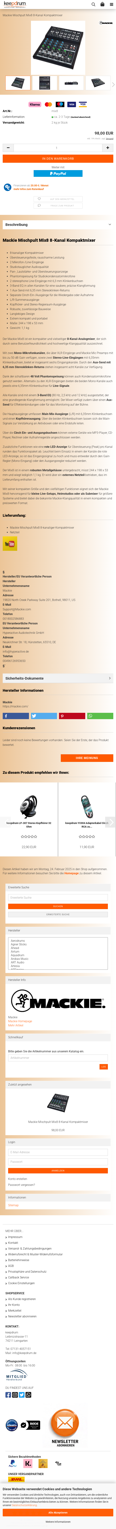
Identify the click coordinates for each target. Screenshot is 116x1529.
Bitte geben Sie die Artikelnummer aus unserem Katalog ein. (46, 1051)
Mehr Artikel (15, 1025)
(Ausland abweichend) (80, 117)
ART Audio (58, 962)
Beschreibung (16, 224)
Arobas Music (58, 959)
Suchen (58, 906)
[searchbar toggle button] (93, 4)
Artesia (58, 966)
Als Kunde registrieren (22, 1299)
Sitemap (13, 1205)
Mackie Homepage (20, 1021)
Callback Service (18, 1277)
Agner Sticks (58, 944)
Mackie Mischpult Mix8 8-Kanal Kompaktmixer (58, 1122)
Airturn (58, 951)
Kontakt (13, 1242)
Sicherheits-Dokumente (24, 678)
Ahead (58, 948)
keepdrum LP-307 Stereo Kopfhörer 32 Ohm (29, 825)
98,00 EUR (58, 1130)
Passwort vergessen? (21, 1185)
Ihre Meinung (87, 758)
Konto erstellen (17, 1179)
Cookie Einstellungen (21, 1283)
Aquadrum (58, 955)
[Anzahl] (58, 148)
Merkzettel (14, 1310)
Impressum (15, 1237)
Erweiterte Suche (58, 914)
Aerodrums (58, 941)
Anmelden (58, 1170)
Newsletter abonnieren (22, 1316)
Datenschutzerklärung (24, 1505)
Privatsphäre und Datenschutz (27, 1271)
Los (104, 1067)
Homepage (71, 873)
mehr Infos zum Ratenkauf (29, 189)
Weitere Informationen (58, 1521)
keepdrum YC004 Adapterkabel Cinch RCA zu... (86, 825)
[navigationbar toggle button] (111, 4)
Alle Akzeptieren (58, 1512)
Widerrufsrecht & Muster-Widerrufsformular (35, 1254)
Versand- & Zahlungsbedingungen (30, 1248)
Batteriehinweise (18, 1260)
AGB (11, 1266)
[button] (112, 84)
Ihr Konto (14, 1305)
